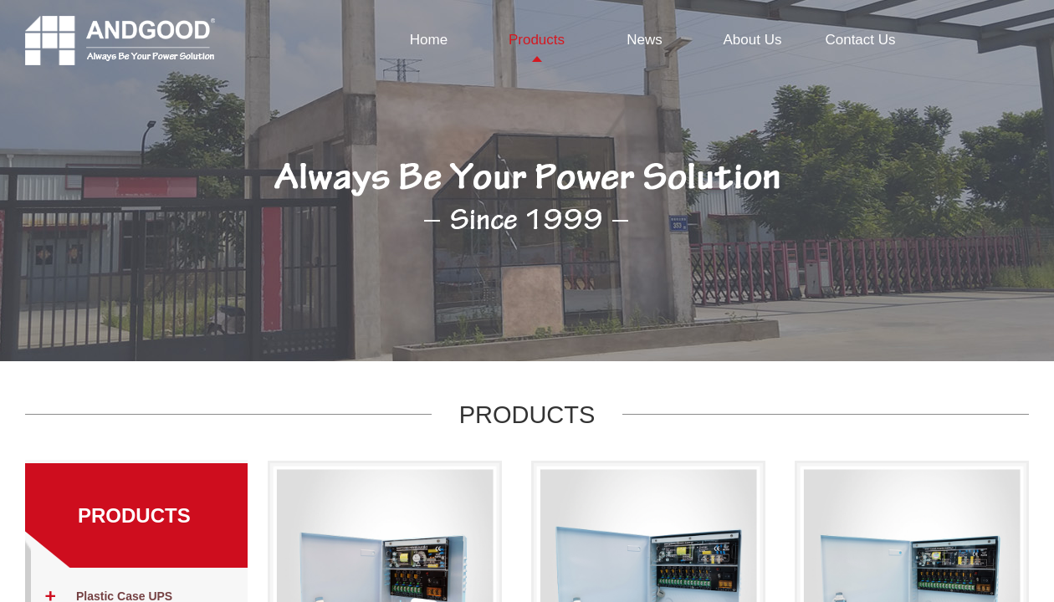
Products (537, 40)
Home (429, 40)
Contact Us (860, 40)
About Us (753, 40)
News (645, 40)
